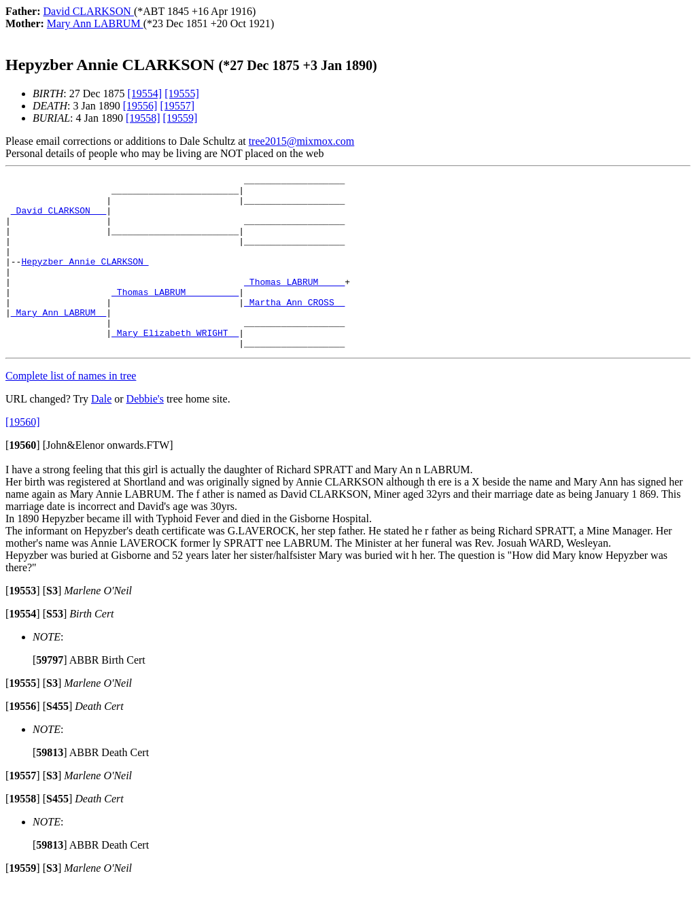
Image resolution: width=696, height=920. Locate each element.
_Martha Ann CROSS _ (294, 328)
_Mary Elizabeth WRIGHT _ (175, 365)
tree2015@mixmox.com (302, 141)
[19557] (177, 106)
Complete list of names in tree (70, 410)
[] (22, 479)
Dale (101, 433)
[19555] (181, 93)
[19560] (22, 456)
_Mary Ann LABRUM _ (58, 341)
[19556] (140, 106)
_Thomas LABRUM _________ (175, 316)
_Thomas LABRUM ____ (294, 304)
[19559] (180, 118)
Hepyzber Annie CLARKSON (84, 279)
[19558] (143, 118)
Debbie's (145, 433)
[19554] (145, 93)
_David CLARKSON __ (58, 218)
